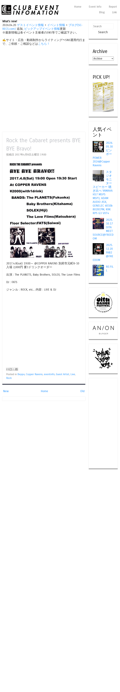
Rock (9, 378)
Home (77, 6)
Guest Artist (62, 374)
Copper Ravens (34, 374)
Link (114, 12)
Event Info (95, 6)
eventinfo (49, 374)
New (6, 391)
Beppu (21, 374)
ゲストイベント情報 (30, 25)
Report (113, 6)
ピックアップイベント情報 (42, 29)
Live (72, 374)
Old (82, 391)
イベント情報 (56, 25)
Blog (102, 12)
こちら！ (44, 43)
